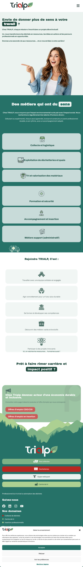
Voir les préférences (41, 559)
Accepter (41, 547)
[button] (80, 530)
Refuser (41, 553)
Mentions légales (43, 564)
